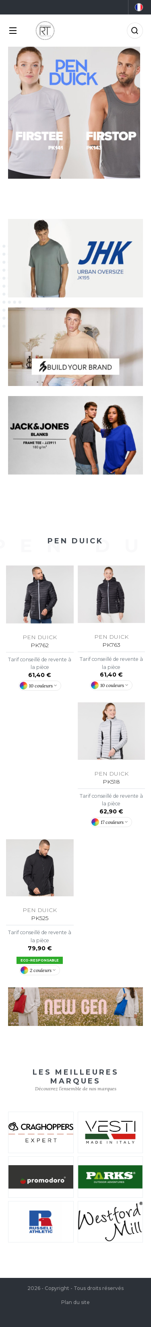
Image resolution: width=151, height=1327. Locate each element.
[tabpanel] (75, 113)
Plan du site (75, 1302)
